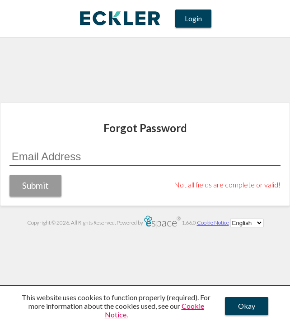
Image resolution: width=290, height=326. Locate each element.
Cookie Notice (213, 223)
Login (193, 18)
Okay (246, 306)
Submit (35, 185)
